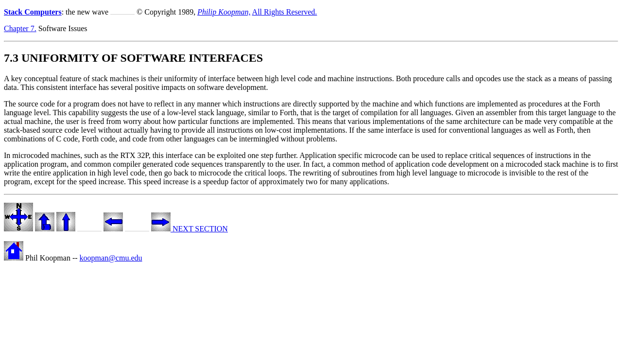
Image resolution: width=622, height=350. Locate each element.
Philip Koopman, (223, 12)
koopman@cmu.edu (111, 258)
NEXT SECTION (189, 229)
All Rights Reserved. (284, 12)
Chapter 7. (20, 28)
